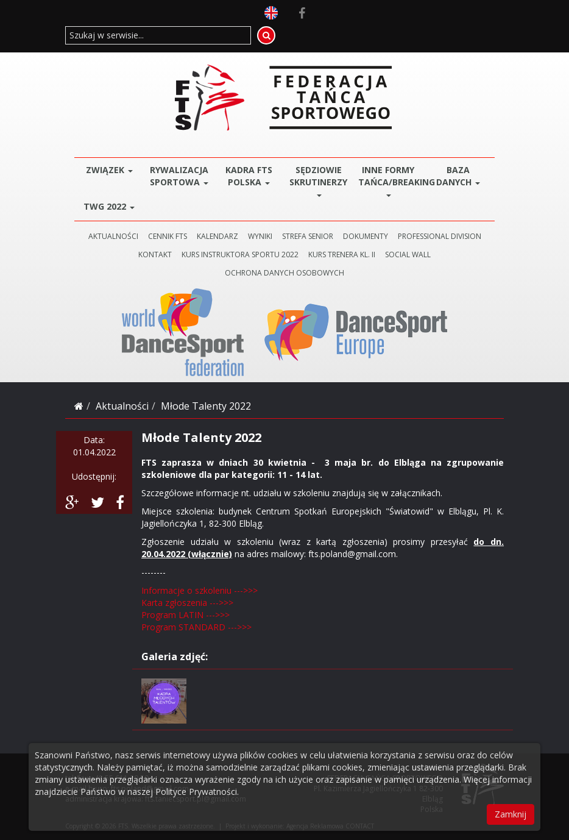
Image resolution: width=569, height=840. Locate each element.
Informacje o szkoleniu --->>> (199, 590)
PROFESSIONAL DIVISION (439, 236)
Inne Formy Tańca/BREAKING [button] (390, 180)
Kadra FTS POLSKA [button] (248, 176)
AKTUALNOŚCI (113, 236)
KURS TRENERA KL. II (341, 254)
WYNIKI (260, 236)
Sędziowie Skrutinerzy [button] (318, 180)
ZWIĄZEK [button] (109, 170)
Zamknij (510, 814)
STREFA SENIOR (307, 236)
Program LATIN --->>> (185, 615)
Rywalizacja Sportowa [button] (179, 176)
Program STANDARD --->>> (196, 627)
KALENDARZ (217, 236)
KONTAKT (155, 254)
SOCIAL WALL (408, 254)
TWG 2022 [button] (109, 206)
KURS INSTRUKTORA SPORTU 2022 (240, 254)
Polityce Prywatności (196, 791)
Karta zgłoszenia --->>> (187, 602)
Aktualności (122, 406)
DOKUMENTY (365, 236)
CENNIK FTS (167, 236)
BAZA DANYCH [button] (458, 176)
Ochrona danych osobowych (284, 273)
